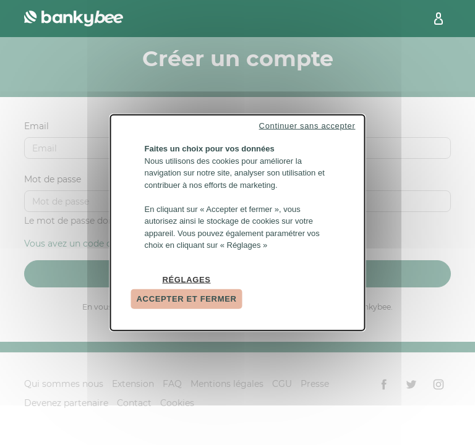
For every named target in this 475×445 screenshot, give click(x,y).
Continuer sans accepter (307, 125)
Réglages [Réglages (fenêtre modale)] (186, 279)
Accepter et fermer (187, 298)
